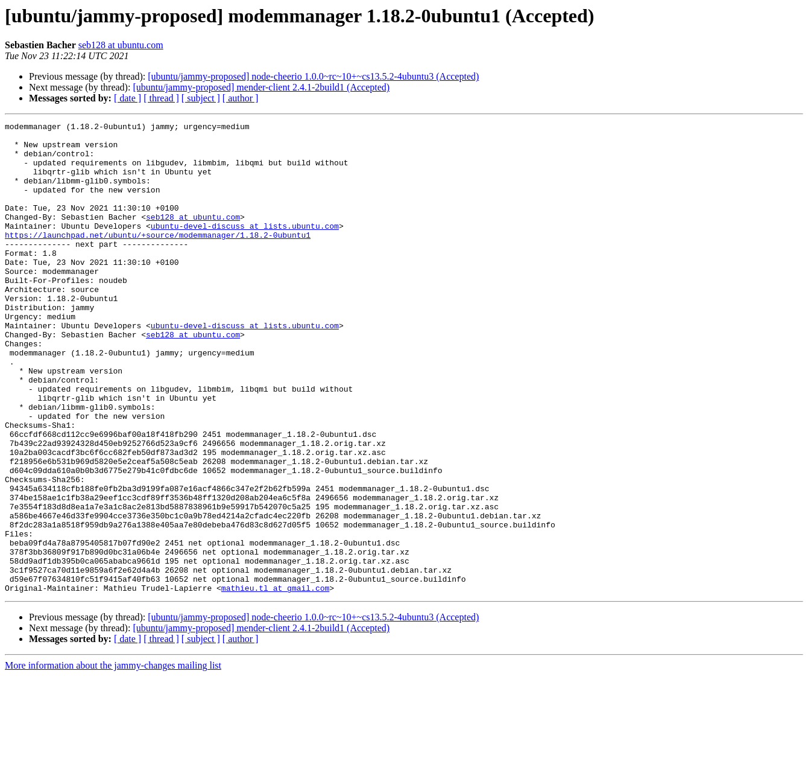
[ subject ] (200, 98)
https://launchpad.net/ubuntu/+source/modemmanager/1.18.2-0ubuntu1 (158, 258)
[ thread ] (161, 98)
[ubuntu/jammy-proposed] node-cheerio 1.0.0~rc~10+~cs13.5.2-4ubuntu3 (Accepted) (313, 76)
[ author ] (241, 98)
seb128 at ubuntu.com (120, 45)
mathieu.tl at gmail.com (275, 681)
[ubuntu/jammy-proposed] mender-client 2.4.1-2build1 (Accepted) (261, 87)
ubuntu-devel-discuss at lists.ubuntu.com (245, 247)
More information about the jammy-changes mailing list (113, 759)
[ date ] (127, 98)
